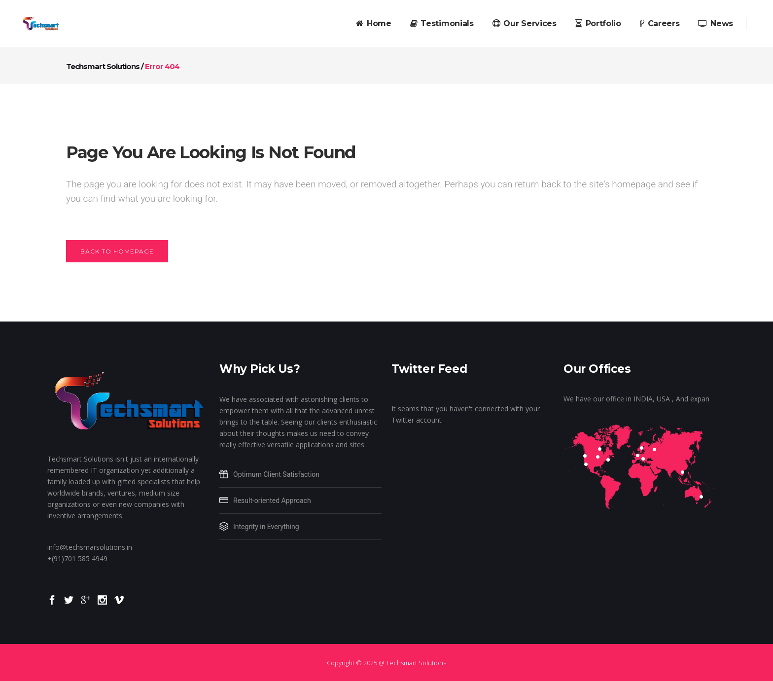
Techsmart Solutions (103, 66)
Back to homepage (117, 251)
